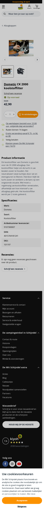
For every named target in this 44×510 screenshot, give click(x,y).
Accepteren (22, 500)
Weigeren (22, 506)
